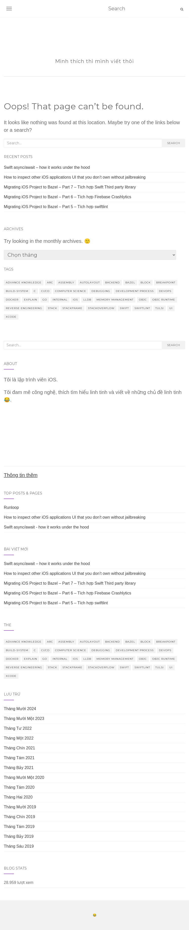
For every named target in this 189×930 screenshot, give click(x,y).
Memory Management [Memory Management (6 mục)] (115, 299)
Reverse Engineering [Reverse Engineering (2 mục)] (24, 308)
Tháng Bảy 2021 (19, 768)
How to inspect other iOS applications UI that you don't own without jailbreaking (75, 517)
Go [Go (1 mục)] (44, 299)
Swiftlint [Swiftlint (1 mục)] (142, 308)
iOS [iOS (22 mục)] (75, 299)
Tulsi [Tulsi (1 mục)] (159, 308)
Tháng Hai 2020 (18, 797)
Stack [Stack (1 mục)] (52, 308)
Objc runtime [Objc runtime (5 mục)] (163, 299)
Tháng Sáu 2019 (19, 846)
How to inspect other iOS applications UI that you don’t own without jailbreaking (75, 177)
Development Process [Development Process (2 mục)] (135, 291)
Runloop (11, 507)
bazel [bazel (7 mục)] (130, 282)
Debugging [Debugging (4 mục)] (100, 291)
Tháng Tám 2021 (19, 758)
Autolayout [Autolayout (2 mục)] (90, 282)
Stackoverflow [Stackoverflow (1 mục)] (101, 308)
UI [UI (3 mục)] (171, 308)
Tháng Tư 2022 (18, 728)
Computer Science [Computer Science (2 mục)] (70, 291)
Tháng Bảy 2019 (19, 836)
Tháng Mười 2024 (20, 709)
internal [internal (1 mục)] (60, 299)
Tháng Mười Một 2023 (24, 718)
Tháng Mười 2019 (20, 807)
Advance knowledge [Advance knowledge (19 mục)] (23, 282)
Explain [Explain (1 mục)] (30, 299)
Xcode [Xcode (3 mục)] (11, 316)
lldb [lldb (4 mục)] (87, 299)
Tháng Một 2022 (19, 738)
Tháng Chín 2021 (19, 748)
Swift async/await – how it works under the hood (47, 167)
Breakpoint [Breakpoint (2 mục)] (165, 282)
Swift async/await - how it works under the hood (46, 527)
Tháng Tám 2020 (19, 787)
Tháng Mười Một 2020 (24, 777)
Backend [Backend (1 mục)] (112, 282)
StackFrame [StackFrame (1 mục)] (72, 308)
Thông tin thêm (20, 475)
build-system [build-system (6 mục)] (17, 291)
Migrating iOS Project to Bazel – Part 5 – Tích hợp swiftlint (56, 207)
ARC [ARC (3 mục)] (50, 282)
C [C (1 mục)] (35, 291)
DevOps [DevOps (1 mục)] (165, 291)
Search (173, 143)
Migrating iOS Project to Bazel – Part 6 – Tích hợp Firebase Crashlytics (67, 197)
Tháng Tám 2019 (19, 826)
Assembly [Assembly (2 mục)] (66, 282)
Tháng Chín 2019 (19, 817)
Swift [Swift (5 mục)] (124, 308)
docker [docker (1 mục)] (12, 299)
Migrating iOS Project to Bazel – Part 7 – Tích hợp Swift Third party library (70, 187)
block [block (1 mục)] (145, 282)
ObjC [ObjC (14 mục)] (143, 299)
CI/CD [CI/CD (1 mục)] (45, 291)
